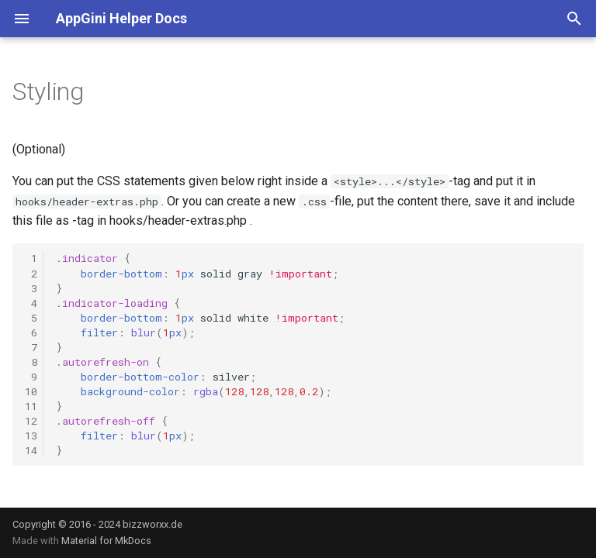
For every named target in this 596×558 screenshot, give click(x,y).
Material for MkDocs (106, 540)
